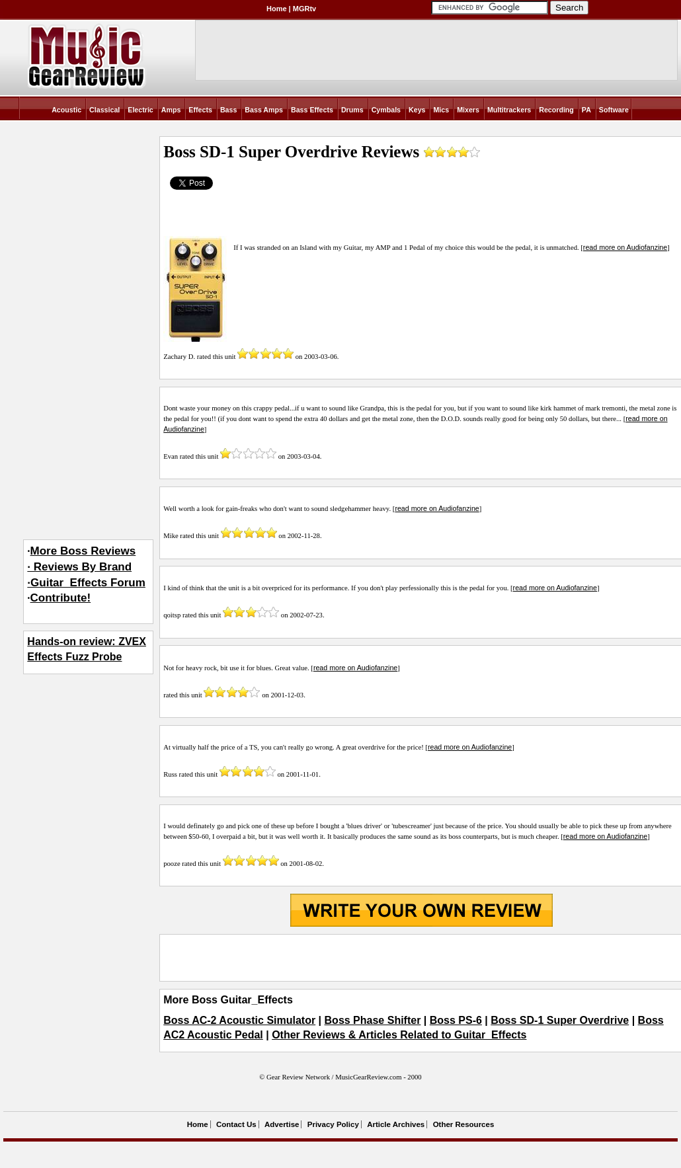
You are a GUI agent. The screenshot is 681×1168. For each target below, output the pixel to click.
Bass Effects (312, 110)
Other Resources (464, 1124)
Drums (352, 110)
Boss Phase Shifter (373, 1020)
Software (614, 110)
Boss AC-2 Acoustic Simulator (239, 1020)
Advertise (281, 1124)
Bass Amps (264, 110)
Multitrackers (509, 110)
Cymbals (386, 110)
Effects (200, 110)
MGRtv (304, 9)
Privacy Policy (333, 1124)
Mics (441, 110)
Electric (140, 110)
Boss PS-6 (456, 1020)
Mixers (468, 110)
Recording (556, 110)
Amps (171, 110)
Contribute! (60, 598)
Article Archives (395, 1124)
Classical (104, 110)
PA (586, 110)
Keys (417, 110)
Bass (228, 110)
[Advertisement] (421, 958)
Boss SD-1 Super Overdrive (560, 1020)
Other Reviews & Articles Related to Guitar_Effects (399, 1034)
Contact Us (236, 1124)
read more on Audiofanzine (625, 247)
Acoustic (66, 110)
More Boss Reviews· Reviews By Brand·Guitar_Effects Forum (86, 567)
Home (276, 9)
